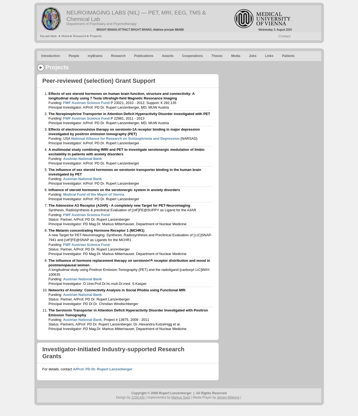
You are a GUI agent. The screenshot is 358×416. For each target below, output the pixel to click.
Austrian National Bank (82, 159)
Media (235, 56)
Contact (285, 36)
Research (79, 36)
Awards (167, 56)
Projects (96, 36)
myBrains (95, 56)
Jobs (252, 56)
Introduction (50, 56)
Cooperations (192, 56)
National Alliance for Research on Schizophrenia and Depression (125, 139)
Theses (216, 56)
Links (269, 56)
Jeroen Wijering (228, 397)
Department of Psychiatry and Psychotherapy (102, 24)
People (73, 56)
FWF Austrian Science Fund (86, 103)
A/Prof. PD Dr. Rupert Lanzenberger (102, 369)
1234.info (138, 397)
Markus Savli (180, 397)
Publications (143, 56)
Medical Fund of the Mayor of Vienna (93, 194)
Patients (288, 56)
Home (66, 36)
